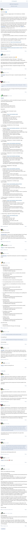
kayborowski (4, 234)
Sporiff (4, 426)
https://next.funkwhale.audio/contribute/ (14, 183)
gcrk (3, 98)
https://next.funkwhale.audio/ (16, 42)
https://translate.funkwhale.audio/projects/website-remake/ (12, 47)
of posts (14, 1)
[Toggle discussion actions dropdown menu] (27, 1)
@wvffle (22, 26)
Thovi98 (3, 75)
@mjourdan (3, 26)
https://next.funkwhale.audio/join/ (13, 128)
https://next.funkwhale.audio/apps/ (13, 156)
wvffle (4, 334)
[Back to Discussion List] (1, 1)
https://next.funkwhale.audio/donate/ (14, 143)
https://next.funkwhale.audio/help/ (13, 168)
